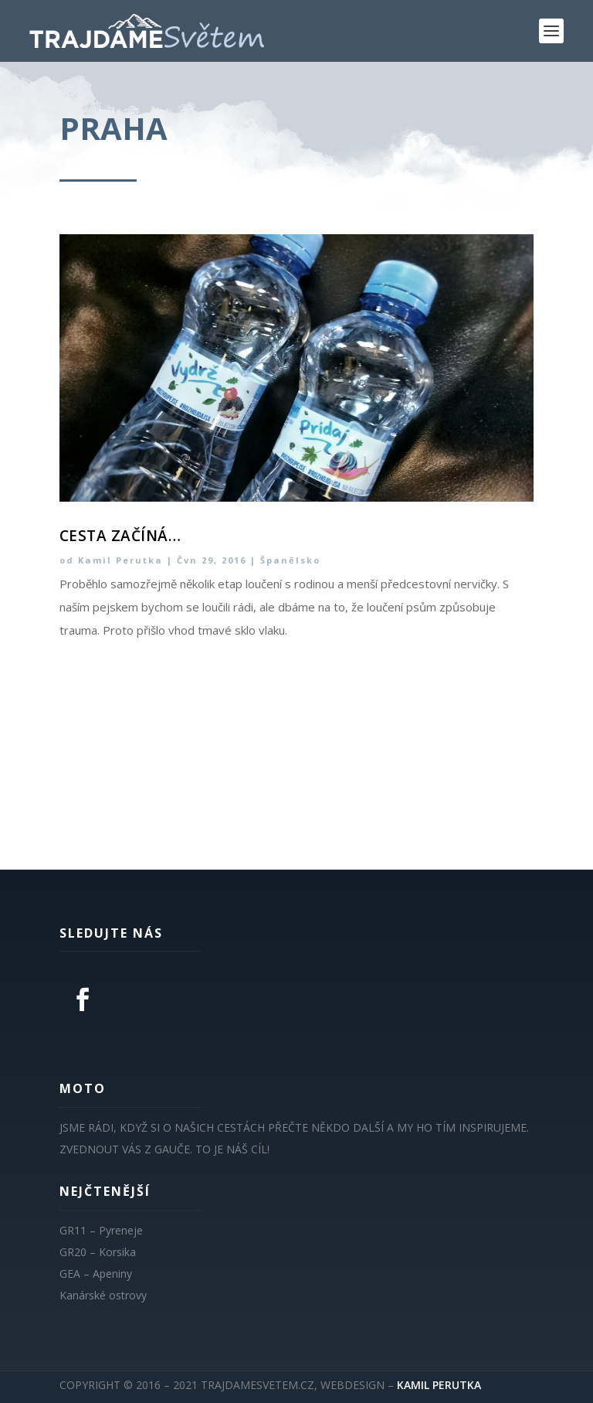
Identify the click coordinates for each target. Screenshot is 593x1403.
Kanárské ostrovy (103, 1295)
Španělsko (290, 560)
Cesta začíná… (120, 536)
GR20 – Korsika (97, 1252)
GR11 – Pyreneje (101, 1230)
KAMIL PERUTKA (439, 1384)
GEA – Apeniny (95, 1273)
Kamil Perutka (120, 560)
